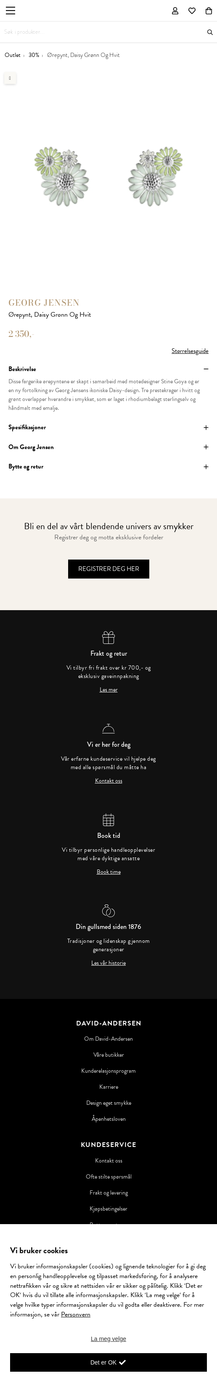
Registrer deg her (108, 568)
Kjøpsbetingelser (108, 1209)
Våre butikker (108, 1055)
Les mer (109, 690)
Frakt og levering (109, 1193)
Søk (210, 32)
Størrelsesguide (190, 350)
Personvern (75, 1314)
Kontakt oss (108, 781)
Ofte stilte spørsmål (109, 1177)
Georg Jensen (44, 302)
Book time (109, 872)
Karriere (108, 1087)
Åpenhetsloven (109, 1119)
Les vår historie (108, 963)
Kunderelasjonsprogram (108, 1071)
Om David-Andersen (108, 1039)
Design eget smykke (108, 1103)
